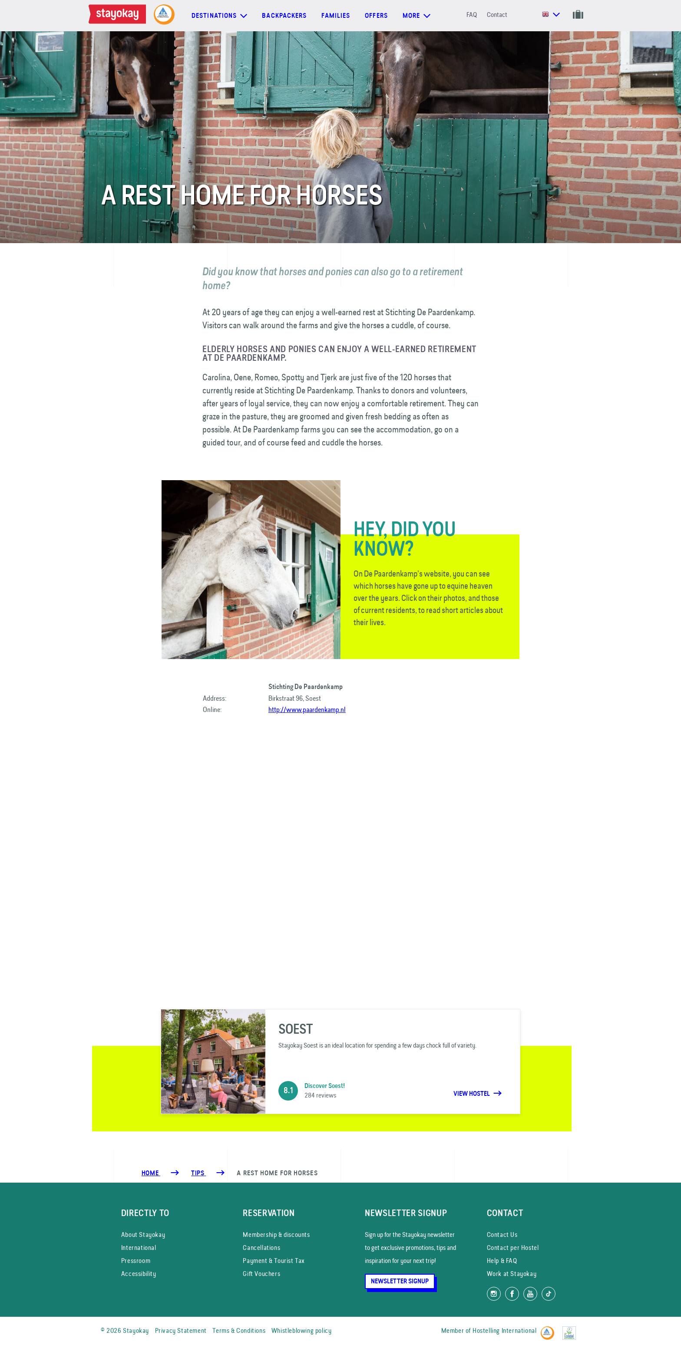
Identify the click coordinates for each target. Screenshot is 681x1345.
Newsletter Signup (400, 1281)
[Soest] (340, 1061)
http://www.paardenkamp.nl (307, 709)
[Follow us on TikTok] (548, 1294)
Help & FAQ (502, 1260)
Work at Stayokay (512, 1273)
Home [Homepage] (151, 1173)
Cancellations (261, 1247)
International (138, 1247)
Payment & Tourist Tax (274, 1260)
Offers (376, 16)
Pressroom (135, 1260)
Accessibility (138, 1273)
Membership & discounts (276, 1234)
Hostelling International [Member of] (504, 1330)
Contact (497, 14)
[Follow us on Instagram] (494, 1294)
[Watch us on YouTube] (530, 1294)
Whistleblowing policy (301, 1330)
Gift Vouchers (261, 1273)
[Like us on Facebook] (512, 1294)
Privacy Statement (181, 1330)
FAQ (471, 14)
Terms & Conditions (238, 1330)
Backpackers (284, 16)
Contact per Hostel (513, 1247)
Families (335, 16)
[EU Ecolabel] (571, 1329)
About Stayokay (143, 1234)
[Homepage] (119, 15)
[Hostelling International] (550, 1329)
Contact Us (502, 1234)
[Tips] (198, 1173)
